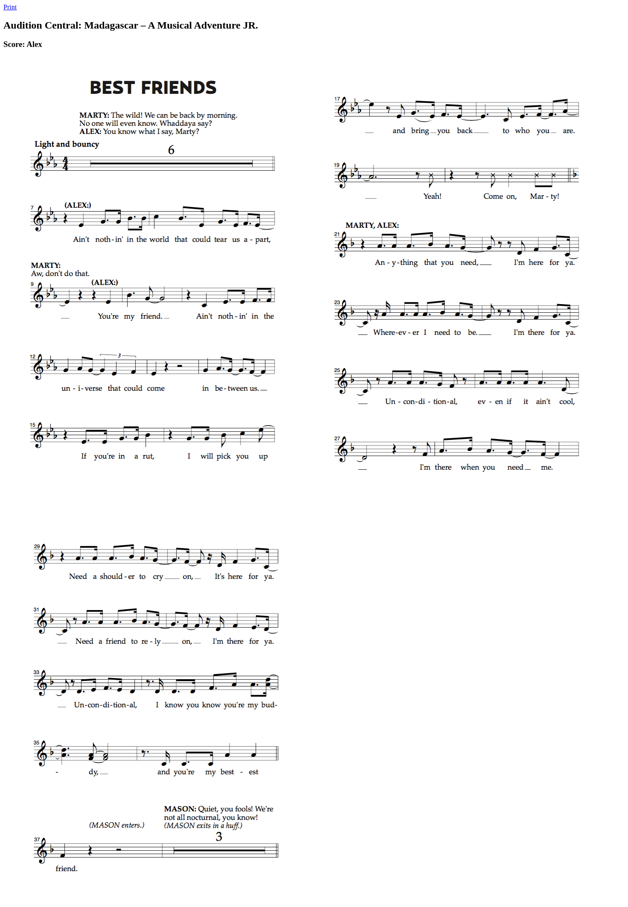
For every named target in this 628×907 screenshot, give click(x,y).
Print (10, 7)
